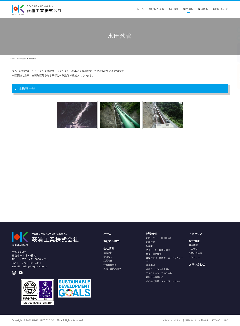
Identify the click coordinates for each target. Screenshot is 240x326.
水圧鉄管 (150, 241)
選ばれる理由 (156, 9)
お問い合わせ (220, 9)
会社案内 (108, 256)
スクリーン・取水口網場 (158, 249)
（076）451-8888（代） (34, 259)
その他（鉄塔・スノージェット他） (163, 281)
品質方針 (108, 260)
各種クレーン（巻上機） (158, 269)
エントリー (194, 257)
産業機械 (150, 265)
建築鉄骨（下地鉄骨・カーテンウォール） (164, 259)
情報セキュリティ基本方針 (197, 320)
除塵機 (149, 245)
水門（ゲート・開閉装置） (159, 237)
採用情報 (203, 9)
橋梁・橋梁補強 (153, 253)
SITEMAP (216, 320)
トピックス (195, 234)
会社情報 (173, 9)
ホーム (140, 9)
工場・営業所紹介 (112, 268)
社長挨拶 (108, 252)
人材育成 (193, 249)
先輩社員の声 (195, 253)
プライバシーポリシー (172, 320)
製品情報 (188, 9)
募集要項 (193, 245)
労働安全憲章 (110, 264)
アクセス (236, 52)
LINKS (225, 320)
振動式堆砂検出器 (155, 277)
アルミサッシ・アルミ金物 (159, 273)
